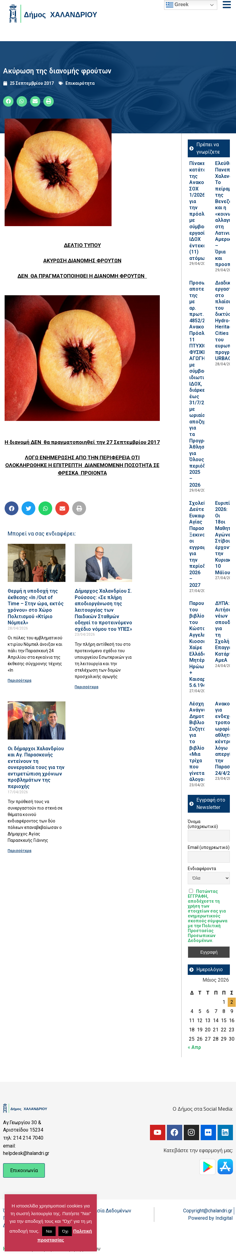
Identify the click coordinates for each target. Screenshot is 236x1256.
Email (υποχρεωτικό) (209, 847)
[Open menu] (226, 4)
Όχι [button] (65, 1231)
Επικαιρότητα (80, 83)
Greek (177, 5)
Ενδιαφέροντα (202, 868)
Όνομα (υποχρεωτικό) (203, 824)
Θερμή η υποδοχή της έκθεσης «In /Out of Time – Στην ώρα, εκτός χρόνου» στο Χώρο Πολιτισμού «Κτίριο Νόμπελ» (36, 607)
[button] (8, 101)
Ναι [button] (49, 1231)
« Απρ (194, 1047)
